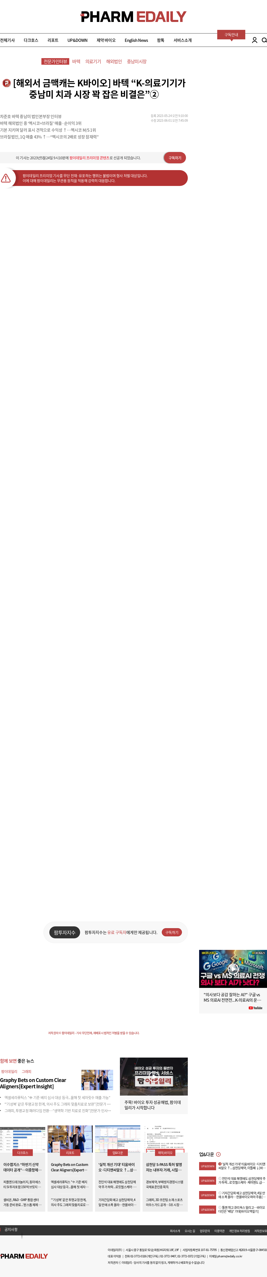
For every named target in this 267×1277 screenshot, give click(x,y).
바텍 (76, 61)
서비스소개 (183, 40)
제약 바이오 (106, 40)
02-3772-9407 (168, 1256)
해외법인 (114, 61)
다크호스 (31, 40)
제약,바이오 (165, 1152)
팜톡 (160, 40)
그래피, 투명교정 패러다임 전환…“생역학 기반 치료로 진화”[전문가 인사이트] (60, 1110)
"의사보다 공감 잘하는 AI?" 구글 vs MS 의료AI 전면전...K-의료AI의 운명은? (232, 1000)
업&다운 (117, 1152)
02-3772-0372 (185, 1256)
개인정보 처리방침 (239, 1231)
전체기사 (7, 40)
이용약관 (219, 1231)
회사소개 (175, 1231)
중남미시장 (136, 61)
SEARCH (264, 40)
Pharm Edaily (24, 1256)
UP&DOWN (77, 40)
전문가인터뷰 (55, 61)
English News (136, 40)
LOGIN (253, 40)
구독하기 (175, 157)
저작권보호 (260, 1231)
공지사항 (11, 1229)
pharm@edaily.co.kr (229, 1256)
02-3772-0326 (138, 1256)
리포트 (53, 40)
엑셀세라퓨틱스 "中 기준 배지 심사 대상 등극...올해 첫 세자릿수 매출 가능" (57, 1097)
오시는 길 (190, 1231)
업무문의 (205, 1231)
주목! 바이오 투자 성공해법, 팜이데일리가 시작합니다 (152, 1105)
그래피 (26, 1071)
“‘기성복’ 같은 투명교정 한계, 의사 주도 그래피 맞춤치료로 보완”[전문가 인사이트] (63, 1104)
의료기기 (93, 61)
